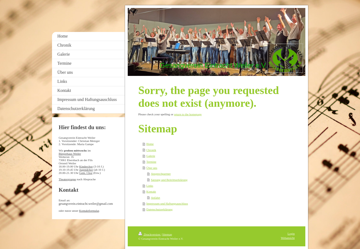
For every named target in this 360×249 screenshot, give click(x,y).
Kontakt (151, 191)
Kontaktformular (89, 210)
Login (291, 233)
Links (149, 185)
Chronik (151, 150)
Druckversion (149, 234)
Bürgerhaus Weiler (70, 153)
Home (150, 143)
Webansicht (288, 237)
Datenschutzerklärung (159, 209)
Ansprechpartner (161, 173)
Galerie (150, 155)
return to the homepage (188, 114)
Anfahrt (155, 197)
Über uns (151, 167)
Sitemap (167, 234)
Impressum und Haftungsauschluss (167, 203)
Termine (151, 161)
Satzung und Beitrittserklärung (169, 179)
